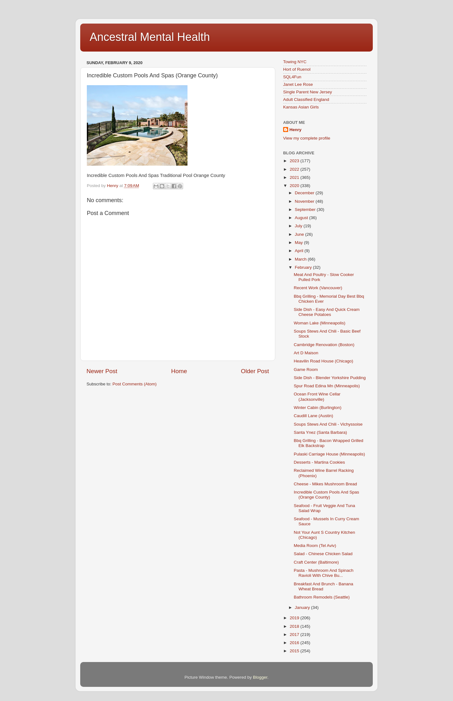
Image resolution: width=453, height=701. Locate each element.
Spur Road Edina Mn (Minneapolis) (327, 386)
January (303, 607)
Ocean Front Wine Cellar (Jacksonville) (317, 396)
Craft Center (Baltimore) (316, 562)
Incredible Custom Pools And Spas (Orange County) (326, 495)
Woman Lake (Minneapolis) (319, 323)
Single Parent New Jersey (307, 92)
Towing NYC (294, 61)
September (306, 209)
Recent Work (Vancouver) (318, 287)
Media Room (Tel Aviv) (315, 545)
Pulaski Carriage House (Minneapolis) (329, 454)
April (300, 250)
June (300, 234)
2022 (295, 169)
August (302, 217)
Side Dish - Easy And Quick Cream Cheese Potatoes (327, 312)
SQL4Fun (292, 77)
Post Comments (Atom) (135, 384)
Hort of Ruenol (296, 69)
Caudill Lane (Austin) (313, 415)
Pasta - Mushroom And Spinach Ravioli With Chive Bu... (324, 573)
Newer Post (102, 371)
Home (179, 371)
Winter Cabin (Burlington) (318, 407)
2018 (295, 626)
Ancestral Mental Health (150, 36)
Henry (295, 129)
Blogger (260, 677)
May (299, 242)
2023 (295, 160)
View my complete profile (306, 138)
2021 (295, 177)
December (305, 192)
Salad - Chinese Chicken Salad (323, 553)
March (301, 259)
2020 (295, 185)
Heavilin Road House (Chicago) (323, 361)
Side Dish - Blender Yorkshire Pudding (330, 377)
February (304, 267)
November (305, 201)
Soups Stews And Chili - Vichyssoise (328, 424)
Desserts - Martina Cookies (319, 462)
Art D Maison (306, 352)
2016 (295, 642)
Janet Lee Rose (298, 84)
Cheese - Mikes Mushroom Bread (325, 484)
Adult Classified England (306, 99)
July (299, 226)
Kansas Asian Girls (301, 107)
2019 (295, 617)
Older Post (255, 371)
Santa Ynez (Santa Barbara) (320, 432)
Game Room (306, 369)
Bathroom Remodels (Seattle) (322, 597)
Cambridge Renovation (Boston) (324, 344)
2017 (295, 634)
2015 (295, 651)
